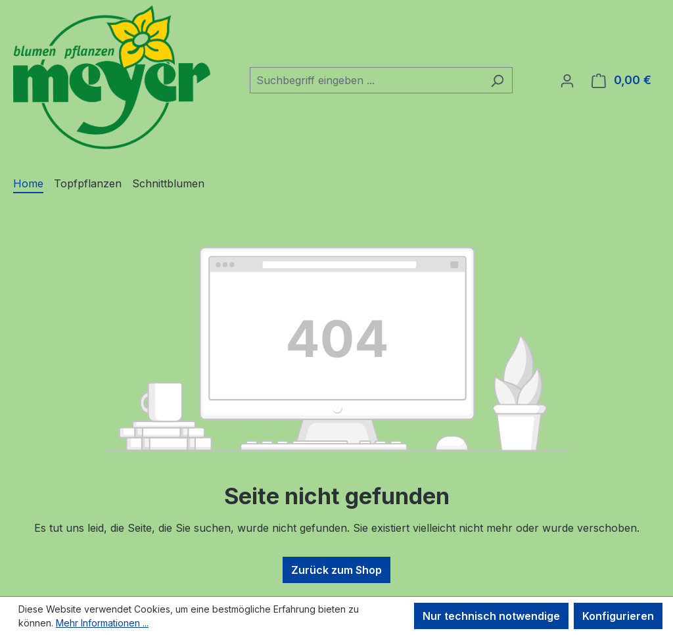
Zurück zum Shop (336, 569)
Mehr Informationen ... (102, 622)
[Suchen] (497, 80)
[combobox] (366, 80)
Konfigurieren (618, 616)
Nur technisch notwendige (491, 616)
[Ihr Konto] (567, 80)
